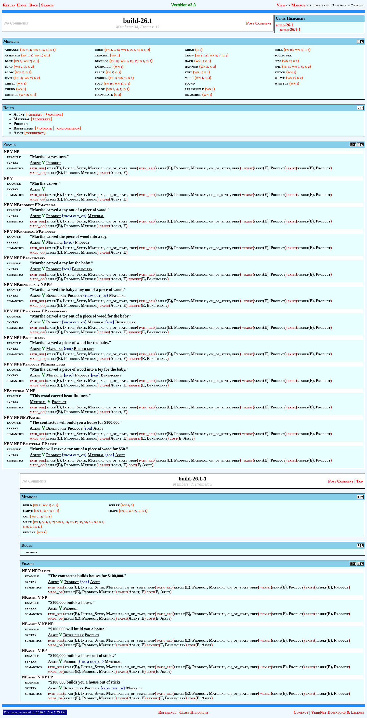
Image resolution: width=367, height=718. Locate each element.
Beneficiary (24, 128)
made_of (37, 172)
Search (47, 5)
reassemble (194, 89)
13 (205, 55)
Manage (298, 5)
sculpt (113, 505)
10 (111, 83)
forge (100, 89)
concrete (42, 119)
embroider (103, 66)
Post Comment (258, 23)
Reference (167, 712)
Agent (19, 114)
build (27, 505)
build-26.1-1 (290, 29)
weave (280, 77)
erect (99, 72)
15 (136, 61)
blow (9, 72)
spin (278, 66)
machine (54, 114)
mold (189, 77)
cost (173, 438)
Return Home (15, 5)
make (27, 522)
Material (22, 119)
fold (99, 83)
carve (28, 510)
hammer (191, 66)
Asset (18, 133)
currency (36, 133)
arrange (12, 49)
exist (248, 168)
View (281, 5)
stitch (280, 72)
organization (68, 128)
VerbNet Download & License (337, 712)
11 (20, 78)
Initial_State (74, 168)
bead (9, 66)
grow (189, 55)
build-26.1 (284, 25)
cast (8, 77)
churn (10, 89)
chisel (10, 83)
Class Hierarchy (194, 712)
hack (189, 60)
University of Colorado (348, 5)
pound (190, 83)
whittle (281, 83)
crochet (102, 55)
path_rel (37, 168)
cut (26, 516)
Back (33, 5)
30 (85, 522)
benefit (134, 279)
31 (90, 522)
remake (29, 532)
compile (11, 94)
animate (35, 114)
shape (113, 510)
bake (9, 60)
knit (188, 72)
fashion (101, 77)
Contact (301, 712)
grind (189, 49)
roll (279, 49)
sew (278, 60)
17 (76, 522)
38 (95, 522)
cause (104, 172)
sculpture (283, 55)
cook (99, 49)
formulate (104, 94)
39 (81, 522)
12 (116, 61)
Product (21, 123)
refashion (193, 94)
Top (359, 481)
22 (42, 516)
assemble (12, 55)
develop (101, 60)
